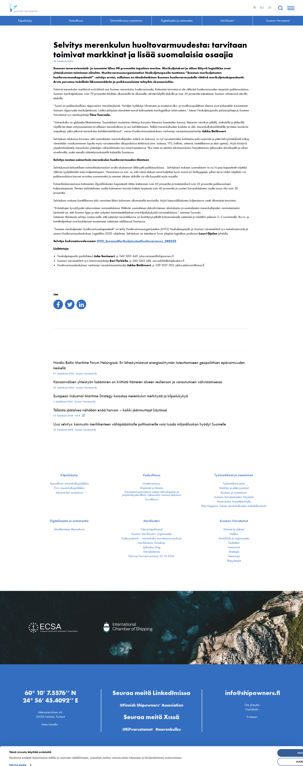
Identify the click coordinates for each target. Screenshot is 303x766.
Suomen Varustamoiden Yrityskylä (234, 497)
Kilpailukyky (69, 475)
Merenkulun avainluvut (69, 492)
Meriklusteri (151, 521)
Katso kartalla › (50, 723)
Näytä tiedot (17, 760)
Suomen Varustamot (234, 521)
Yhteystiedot (234, 560)
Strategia (234, 551)
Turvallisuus (151, 499)
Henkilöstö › (252, 708)
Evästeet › (252, 716)
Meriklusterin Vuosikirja (151, 542)
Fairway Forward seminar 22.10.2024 (151, 556)
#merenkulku (169, 728)
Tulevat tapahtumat (151, 529)
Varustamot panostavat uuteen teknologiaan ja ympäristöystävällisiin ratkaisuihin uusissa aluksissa (151, 493)
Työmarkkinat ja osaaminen (233, 475)
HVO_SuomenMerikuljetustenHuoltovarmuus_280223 (136, 241)
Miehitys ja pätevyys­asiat (234, 488)
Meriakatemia (151, 551)
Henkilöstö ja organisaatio (233, 538)
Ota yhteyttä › (252, 704)
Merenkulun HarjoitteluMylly (234, 501)
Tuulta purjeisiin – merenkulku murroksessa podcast (151, 538)
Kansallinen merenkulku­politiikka (69, 483)
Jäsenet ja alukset (233, 529)
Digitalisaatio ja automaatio (69, 521)
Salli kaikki (271, 748)
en (262, 8)
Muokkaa (271, 757)
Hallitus (234, 534)
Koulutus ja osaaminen (234, 492)
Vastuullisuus (151, 475)
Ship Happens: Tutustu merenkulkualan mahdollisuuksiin (234, 506)
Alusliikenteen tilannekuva (69, 529)
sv (269, 8)
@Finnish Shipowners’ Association (151, 704)
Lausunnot (234, 547)
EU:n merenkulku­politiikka (69, 488)
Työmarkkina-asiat (233, 483)
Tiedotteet (233, 542)
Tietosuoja (234, 556)
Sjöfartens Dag (151, 547)
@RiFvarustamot (137, 728)
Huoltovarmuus (151, 483)
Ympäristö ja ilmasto (151, 488)
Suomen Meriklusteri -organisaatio (151, 534)
